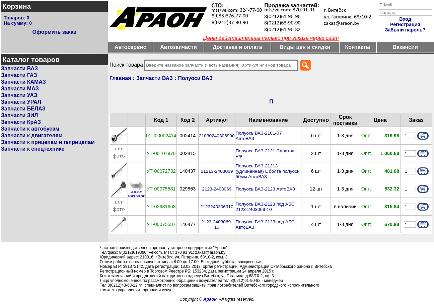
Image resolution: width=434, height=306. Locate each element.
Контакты (357, 47)
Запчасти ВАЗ (19, 68)
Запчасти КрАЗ (21, 122)
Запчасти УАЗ (19, 95)
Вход (405, 19)
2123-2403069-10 (216, 224)
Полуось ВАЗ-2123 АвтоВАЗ (265, 189)
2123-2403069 (216, 189)
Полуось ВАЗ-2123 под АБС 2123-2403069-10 (265, 207)
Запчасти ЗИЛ (19, 115)
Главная (120, 78)
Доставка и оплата (237, 47)
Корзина (16, 6)
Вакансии (405, 47)
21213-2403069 (217, 171)
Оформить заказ (54, 32)
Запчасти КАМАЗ (23, 82)
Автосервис (130, 47)
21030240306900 (216, 135)
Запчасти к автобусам (30, 129)
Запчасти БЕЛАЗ (23, 108)
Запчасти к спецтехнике (32, 149)
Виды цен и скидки (305, 47)
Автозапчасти (178, 47)
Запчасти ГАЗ (19, 75)
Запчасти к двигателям (32, 135)
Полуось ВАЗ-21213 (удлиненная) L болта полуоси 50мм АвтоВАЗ (268, 171)
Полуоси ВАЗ (195, 78)
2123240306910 (216, 206)
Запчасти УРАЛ (21, 102)
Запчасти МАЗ (20, 88)
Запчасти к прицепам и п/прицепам (48, 142)
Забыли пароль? (405, 29)
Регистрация (405, 24)
